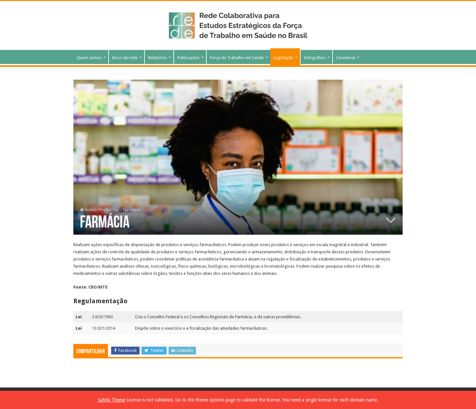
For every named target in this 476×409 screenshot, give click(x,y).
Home (88, 209)
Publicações (188, 57)
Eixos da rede (125, 57)
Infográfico (315, 57)
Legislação (283, 57)
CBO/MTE (98, 287)
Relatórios (157, 57)
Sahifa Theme (111, 399)
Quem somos (89, 57)
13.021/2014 (103, 328)
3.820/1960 (102, 316)
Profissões (109, 209)
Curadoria (345, 57)
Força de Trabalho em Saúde (237, 57)
